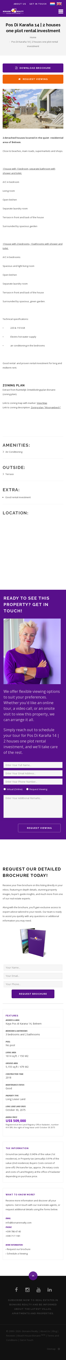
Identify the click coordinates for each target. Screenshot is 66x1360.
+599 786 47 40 (13, 1231)
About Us (45, 1331)
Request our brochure (18, 1249)
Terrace (9, 474)
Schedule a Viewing (17, 1253)
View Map (42, 403)
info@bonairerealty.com (19, 1222)
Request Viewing (33, 79)
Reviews (10, 1335)
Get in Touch (37, 4)
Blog (54, 1331)
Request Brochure (33, 994)
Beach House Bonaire (29, 1335)
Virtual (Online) (14, 789)
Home (33, 37)
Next (60, 109)
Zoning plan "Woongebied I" (46, 407)
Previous (6, 109)
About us (20, 4)
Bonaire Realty (30, 1331)
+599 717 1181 (13, 1235)
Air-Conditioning (13, 451)
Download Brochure (33, 68)
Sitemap (51, 1348)
